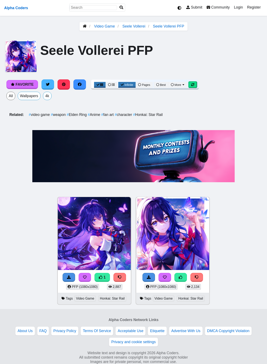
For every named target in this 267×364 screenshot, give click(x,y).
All (11, 96)
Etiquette (157, 331)
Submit (194, 7)
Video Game (104, 26)
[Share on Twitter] (48, 84)
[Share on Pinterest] (64, 84)
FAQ (43, 331)
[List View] (111, 85)
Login (238, 7)
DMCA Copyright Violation (228, 331)
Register (254, 7)
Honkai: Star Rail (148, 115)
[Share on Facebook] (79, 84)
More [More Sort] (178, 85)
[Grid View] (100, 85)
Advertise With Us (185, 331)
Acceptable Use (130, 331)
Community (218, 7)
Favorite (22, 84)
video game (40, 115)
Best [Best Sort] (161, 85)
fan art (108, 115)
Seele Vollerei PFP (168, 26)
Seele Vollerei (133, 26)
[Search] (121, 7)
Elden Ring (77, 115)
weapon (59, 115)
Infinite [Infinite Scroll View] (127, 85)
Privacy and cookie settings (133, 342)
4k (47, 96)
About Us (25, 331)
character (124, 115)
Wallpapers (29, 96)
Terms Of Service (97, 331)
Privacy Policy (64, 331)
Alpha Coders (16, 8)
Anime (94, 115)
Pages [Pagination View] (144, 85)
